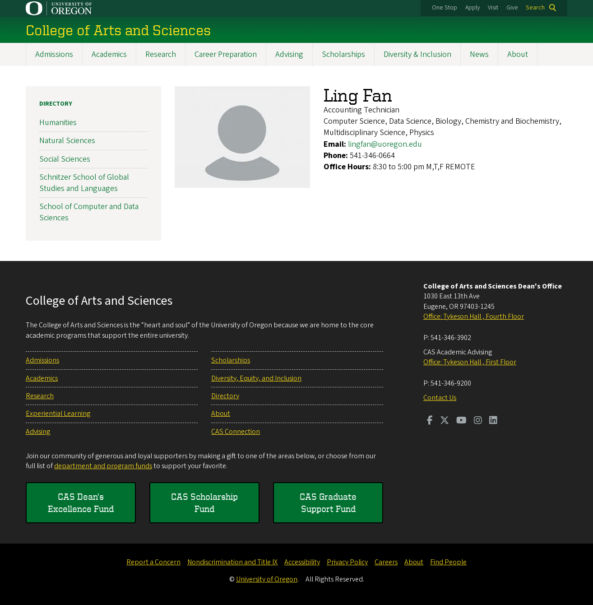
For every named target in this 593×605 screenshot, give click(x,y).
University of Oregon (266, 579)
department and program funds (103, 466)
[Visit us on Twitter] (444, 421)
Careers (386, 562)
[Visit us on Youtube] (461, 421)
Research (160, 54)
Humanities (58, 123)
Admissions (54, 54)
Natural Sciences (67, 141)
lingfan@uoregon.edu (385, 144)
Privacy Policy (347, 562)
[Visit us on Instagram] (478, 421)
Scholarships (343, 54)
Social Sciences (64, 159)
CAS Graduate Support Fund (328, 502)
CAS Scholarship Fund (204, 502)
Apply (472, 7)
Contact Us (439, 398)
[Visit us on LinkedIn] (493, 421)
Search (535, 7)
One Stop (444, 7)
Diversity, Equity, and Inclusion (256, 378)
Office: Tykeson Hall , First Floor (469, 362)
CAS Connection (235, 432)
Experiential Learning (58, 414)
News (479, 54)
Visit (493, 7)
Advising (289, 54)
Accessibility (302, 562)
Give (512, 7)
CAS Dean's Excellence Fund (81, 502)
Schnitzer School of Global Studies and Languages (84, 183)
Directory (55, 103)
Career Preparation (226, 54)
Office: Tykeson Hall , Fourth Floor (473, 316)
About (517, 54)
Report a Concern (153, 562)
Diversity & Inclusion (417, 54)
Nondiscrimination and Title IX (232, 562)
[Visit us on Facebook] (429, 421)
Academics (109, 54)
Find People (448, 562)
